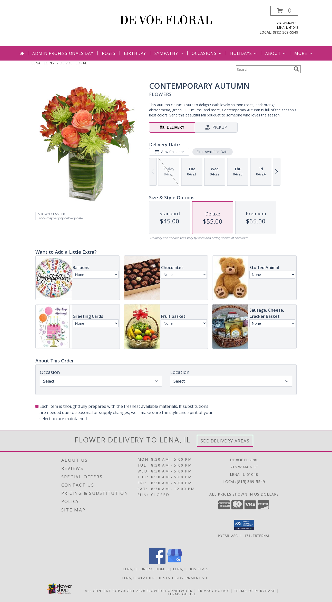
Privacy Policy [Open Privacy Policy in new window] (213, 590)
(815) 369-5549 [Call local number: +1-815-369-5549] (285, 32)
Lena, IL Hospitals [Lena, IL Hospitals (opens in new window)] (191, 569)
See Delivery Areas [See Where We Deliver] (225, 441)
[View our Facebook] (157, 562)
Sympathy (169, 53)
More (303, 53)
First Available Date (213, 151)
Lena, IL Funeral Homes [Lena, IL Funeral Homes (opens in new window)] (146, 569)
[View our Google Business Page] (175, 562)
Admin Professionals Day (62, 53)
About (276, 53)
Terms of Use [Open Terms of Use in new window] (182, 594)
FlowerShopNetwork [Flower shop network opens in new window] (170, 590)
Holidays (244, 53)
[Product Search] (263, 69)
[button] (284, 11)
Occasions (207, 53)
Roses (108, 53)
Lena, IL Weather (138, 578)
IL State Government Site (184, 578)
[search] (296, 69)
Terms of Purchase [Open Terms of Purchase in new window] (255, 590)
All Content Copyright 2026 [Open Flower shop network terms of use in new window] (115, 590)
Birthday (135, 53)
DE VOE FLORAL (166, 20)
